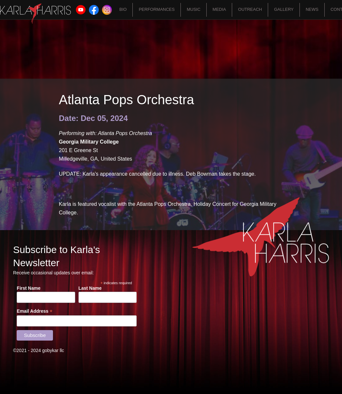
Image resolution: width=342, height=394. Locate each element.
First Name (28, 288)
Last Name (90, 288)
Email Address (34, 311)
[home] (35, 14)
